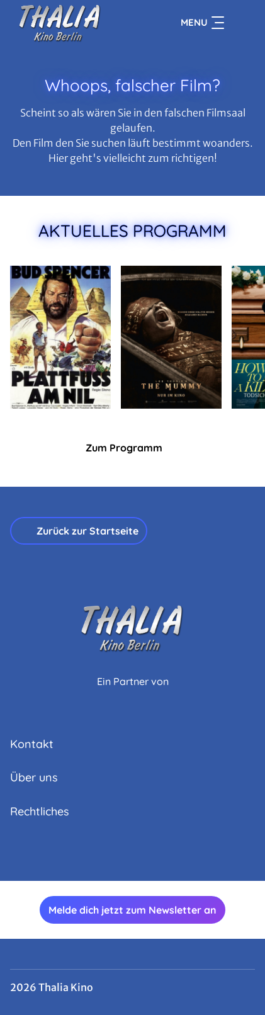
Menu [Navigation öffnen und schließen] (202, 22)
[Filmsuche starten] (242, 22)
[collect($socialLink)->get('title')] (119, 853)
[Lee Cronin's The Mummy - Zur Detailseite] (171, 337)
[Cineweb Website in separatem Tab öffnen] (133, 695)
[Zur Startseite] (70, 22)
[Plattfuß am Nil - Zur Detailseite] (60, 337)
